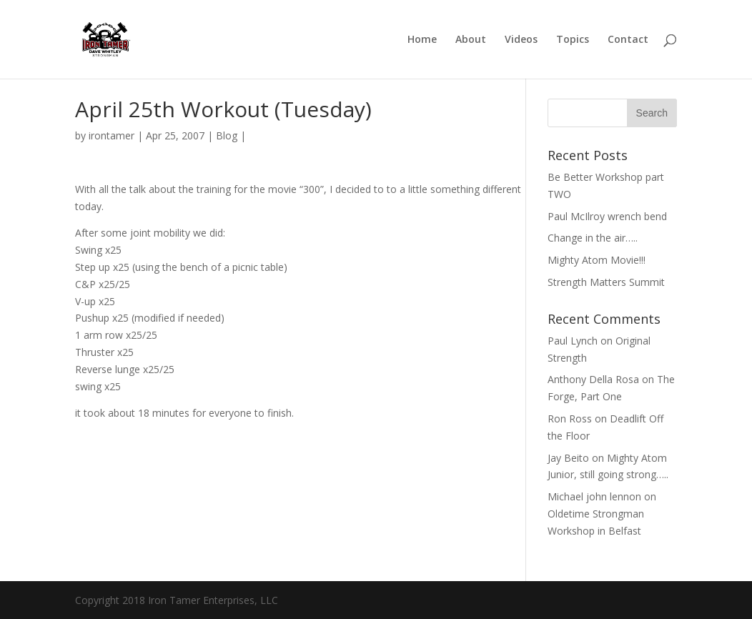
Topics (572, 40)
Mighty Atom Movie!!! (596, 260)
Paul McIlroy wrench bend (607, 216)
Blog (226, 135)
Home (422, 40)
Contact (628, 40)
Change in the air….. (593, 237)
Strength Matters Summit (606, 282)
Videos (521, 40)
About (470, 40)
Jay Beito (568, 458)
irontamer (111, 135)
